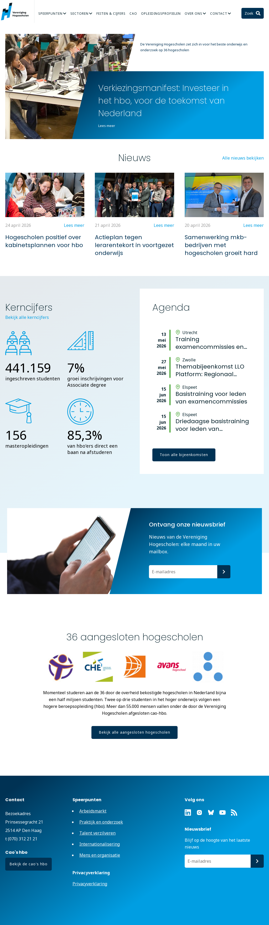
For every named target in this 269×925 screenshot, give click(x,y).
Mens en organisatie (99, 855)
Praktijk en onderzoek (101, 822)
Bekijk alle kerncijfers (27, 317)
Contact (218, 13)
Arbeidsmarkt (92, 811)
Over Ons (193, 13)
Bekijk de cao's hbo (28, 863)
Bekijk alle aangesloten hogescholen (134, 732)
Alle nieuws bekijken (243, 158)
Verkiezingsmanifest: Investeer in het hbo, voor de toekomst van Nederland (163, 100)
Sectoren (79, 13)
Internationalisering (99, 844)
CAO (133, 13)
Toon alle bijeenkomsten (184, 454)
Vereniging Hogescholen (17, 12)
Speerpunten (50, 13)
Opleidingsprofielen (161, 13)
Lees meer (106, 125)
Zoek (249, 13)
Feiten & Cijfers (111, 13)
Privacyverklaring (90, 884)
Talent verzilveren (97, 833)
